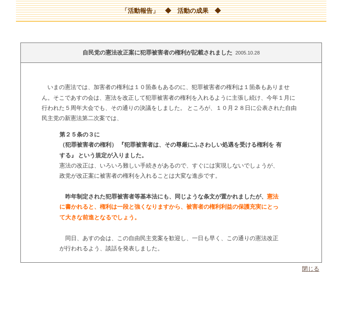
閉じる (310, 268)
